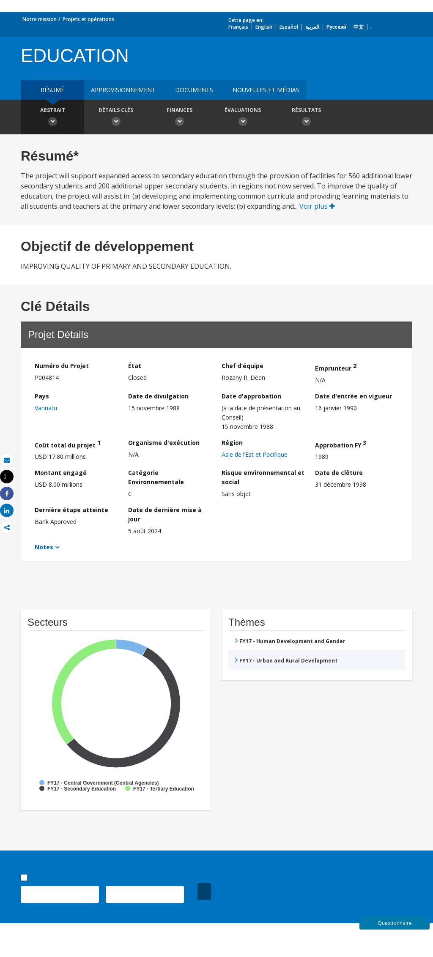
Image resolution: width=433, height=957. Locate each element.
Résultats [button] (306, 117)
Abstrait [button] (52, 117)
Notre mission (39, 19)
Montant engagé (61, 473)
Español (289, 26)
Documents (194, 90)
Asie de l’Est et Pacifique (255, 454)
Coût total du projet (68, 444)
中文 (359, 26)
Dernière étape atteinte (71, 510)
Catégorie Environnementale (156, 477)
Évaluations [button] (243, 117)
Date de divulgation (158, 396)
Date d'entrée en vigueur (353, 396)
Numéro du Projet (62, 366)
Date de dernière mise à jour (165, 514)
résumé (52, 90)
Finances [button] (179, 117)
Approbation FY (340, 444)
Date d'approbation (251, 396)
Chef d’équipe (242, 366)
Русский (336, 26)
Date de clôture (339, 473)
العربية (312, 26)
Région (232, 443)
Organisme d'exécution (164, 443)
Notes (44, 547)
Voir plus (317, 206)
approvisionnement (123, 90)
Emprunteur (335, 367)
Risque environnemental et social (263, 477)
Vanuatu (46, 408)
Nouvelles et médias (266, 90)
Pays (42, 396)
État (134, 366)
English (263, 26)
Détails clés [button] (116, 117)
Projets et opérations (88, 19)
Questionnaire (395, 923)
